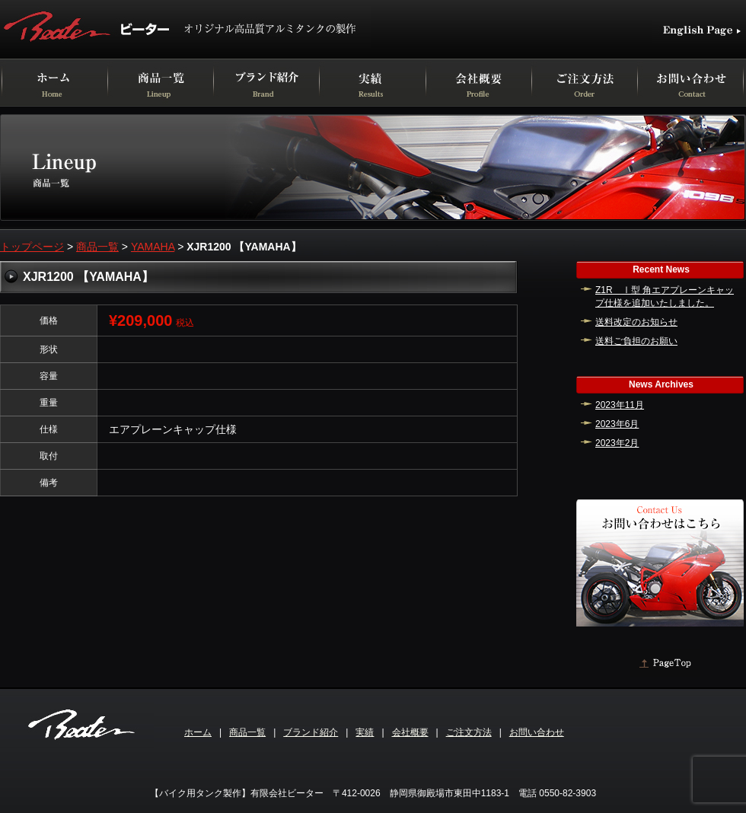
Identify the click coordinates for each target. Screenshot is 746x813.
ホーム (198, 732)
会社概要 (410, 732)
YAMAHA (152, 247)
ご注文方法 (469, 732)
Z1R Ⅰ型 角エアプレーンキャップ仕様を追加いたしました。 (664, 296)
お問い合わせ (536, 732)
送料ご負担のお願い (636, 341)
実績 (364, 732)
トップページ (32, 247)
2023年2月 (617, 443)
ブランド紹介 (310, 732)
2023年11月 (619, 405)
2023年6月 (617, 424)
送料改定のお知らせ (636, 322)
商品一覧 (97, 247)
